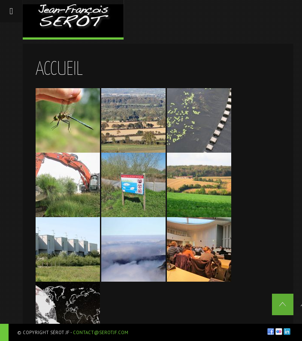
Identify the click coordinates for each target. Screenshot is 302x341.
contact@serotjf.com (100, 332)
